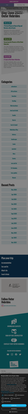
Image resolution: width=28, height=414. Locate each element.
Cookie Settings (5, 392)
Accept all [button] (14, 405)
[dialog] (14, 394)
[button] (14, 411)
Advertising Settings (5, 391)
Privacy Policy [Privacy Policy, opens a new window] (11, 392)
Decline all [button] (14, 408)
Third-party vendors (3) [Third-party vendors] (11, 384)
